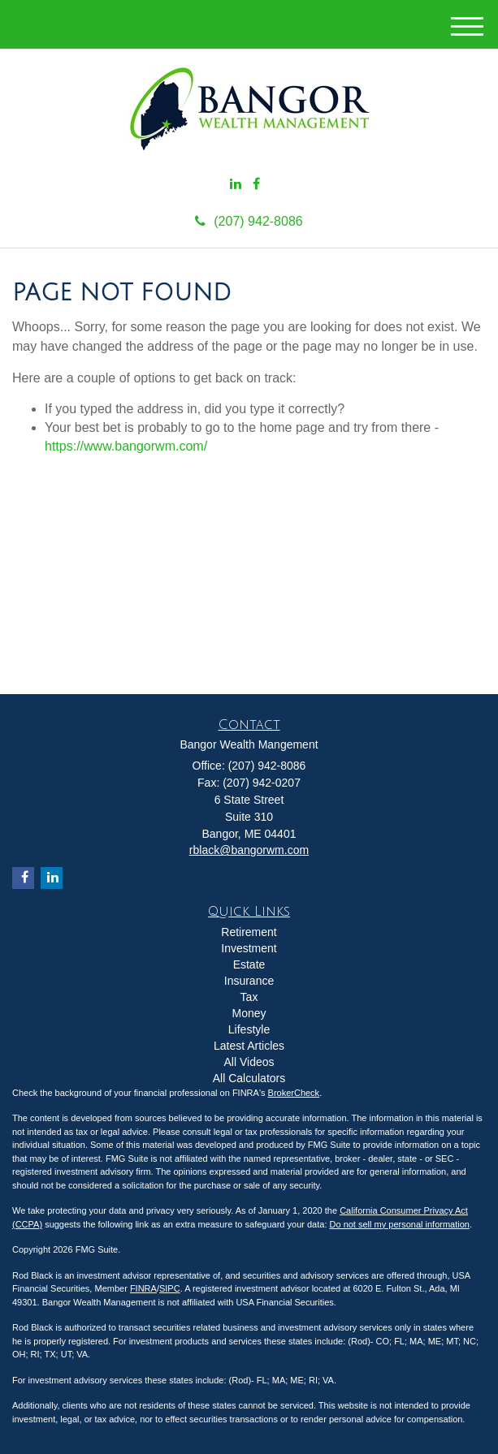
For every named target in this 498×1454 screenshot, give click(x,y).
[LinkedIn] (235, 184)
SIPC (169, 1288)
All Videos (248, 1061)
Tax (249, 996)
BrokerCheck (294, 1093)
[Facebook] (256, 184)
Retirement (248, 931)
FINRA (143, 1288)
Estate (249, 964)
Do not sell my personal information (400, 1224)
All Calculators (249, 1078)
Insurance (249, 980)
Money (249, 1013)
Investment (248, 948)
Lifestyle (249, 1029)
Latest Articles (249, 1045)
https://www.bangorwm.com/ (126, 446)
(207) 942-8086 (248, 221)
